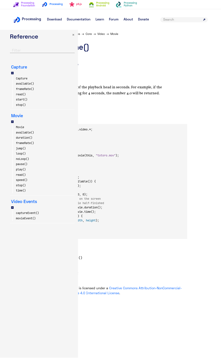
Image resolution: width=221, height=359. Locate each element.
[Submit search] (204, 19)
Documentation (78, 19)
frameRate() (25, 90)
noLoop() (22, 160)
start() (21, 101)
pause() (21, 165)
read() (21, 95)
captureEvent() (27, 214)
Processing (27, 19)
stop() (21, 106)
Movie (20, 128)
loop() (21, 155)
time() (21, 192)
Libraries (95, 34)
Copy (71, 120)
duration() (24, 139)
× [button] (50, 36)
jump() (21, 149)
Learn (100, 19)
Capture (21, 79)
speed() (21, 181)
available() (25, 85)
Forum (113, 19)
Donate (143, 19)
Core (109, 34)
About (128, 19)
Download (54, 19)
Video (121, 34)
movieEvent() (26, 219)
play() (21, 171)
